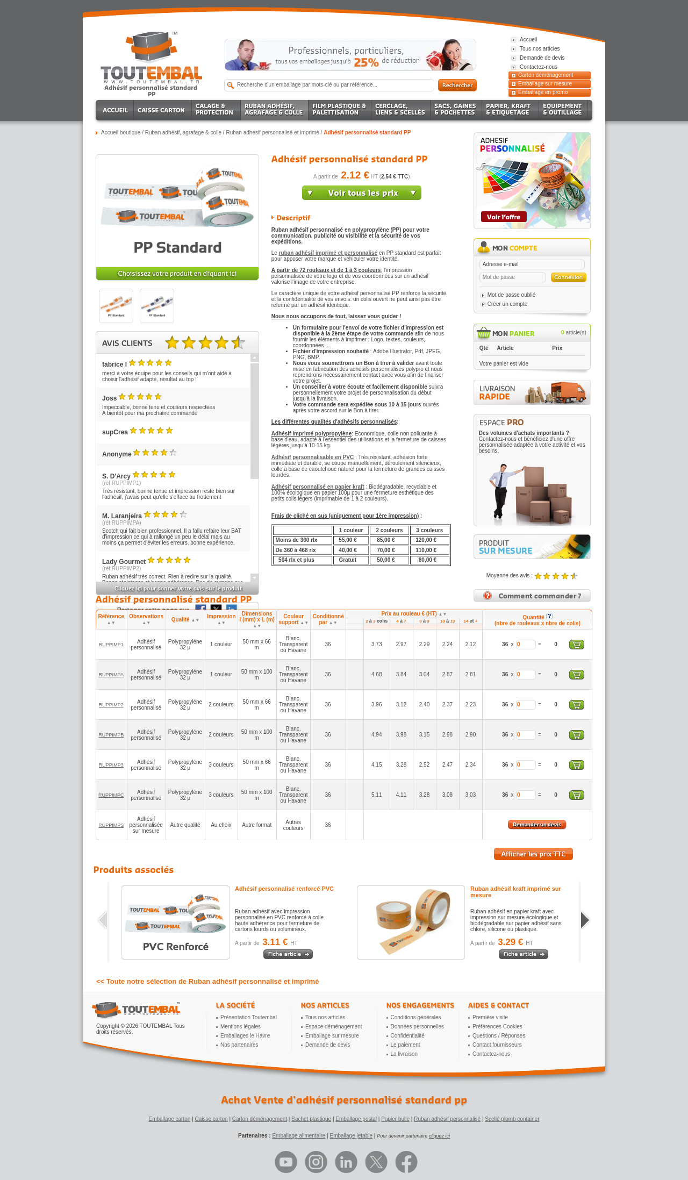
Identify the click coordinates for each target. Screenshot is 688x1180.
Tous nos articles (325, 1017)
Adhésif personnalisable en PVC (312, 457)
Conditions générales (416, 1017)
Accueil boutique (120, 132)
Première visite (490, 1017)
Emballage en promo (543, 92)
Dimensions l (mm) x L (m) (257, 619)
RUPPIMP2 (111, 704)
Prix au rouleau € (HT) (414, 614)
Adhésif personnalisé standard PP (367, 132)
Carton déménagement (545, 75)
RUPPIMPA (111, 674)
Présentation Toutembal (248, 1017)
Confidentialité (408, 1036)
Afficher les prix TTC (533, 854)
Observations (146, 619)
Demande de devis (327, 1045)
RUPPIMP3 (111, 765)
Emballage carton (170, 1119)
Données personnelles (418, 1026)
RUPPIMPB (111, 735)
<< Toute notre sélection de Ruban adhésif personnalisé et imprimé (207, 981)
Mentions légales (240, 1026)
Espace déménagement (333, 1026)
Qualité (185, 620)
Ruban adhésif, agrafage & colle (183, 132)
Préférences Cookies (497, 1026)
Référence (111, 619)
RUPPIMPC (111, 795)
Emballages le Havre (245, 1036)
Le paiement (405, 1045)
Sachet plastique (311, 1119)
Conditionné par (327, 619)
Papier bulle (395, 1119)
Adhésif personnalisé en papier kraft (317, 487)
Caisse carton (211, 1119)
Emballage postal (356, 1119)
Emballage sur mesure (545, 84)
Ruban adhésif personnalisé (447, 1119)
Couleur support (293, 619)
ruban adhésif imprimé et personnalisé (328, 253)
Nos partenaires (239, 1045)
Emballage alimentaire (298, 1136)
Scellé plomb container (512, 1119)
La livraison (404, 1054)
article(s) (573, 332)
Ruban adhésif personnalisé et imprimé (272, 132)
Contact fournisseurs (497, 1045)
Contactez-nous (491, 1054)
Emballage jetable (350, 1136)
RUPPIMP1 (111, 644)
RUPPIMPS (111, 825)
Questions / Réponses (498, 1036)
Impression (221, 619)
